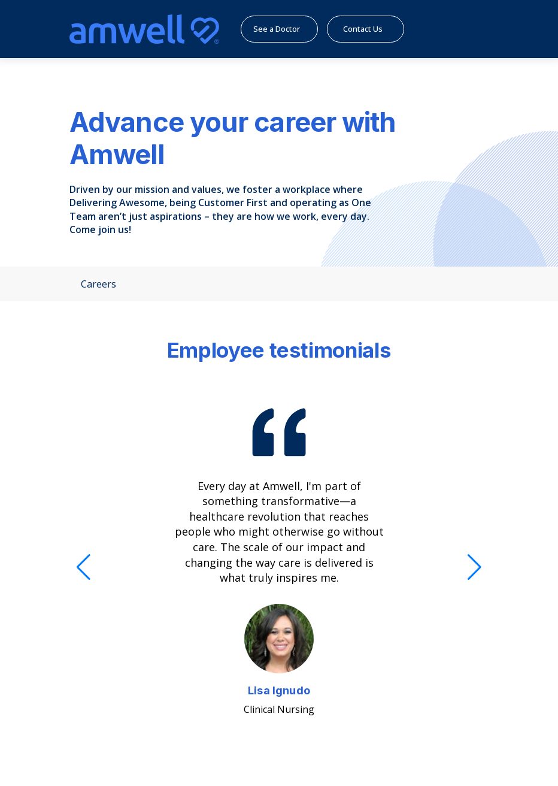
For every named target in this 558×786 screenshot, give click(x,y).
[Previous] (83, 567)
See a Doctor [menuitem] (284, 28)
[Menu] (469, 29)
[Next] (474, 567)
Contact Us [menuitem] (372, 28)
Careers (92, 284)
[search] (440, 29)
